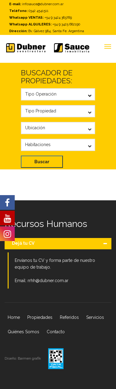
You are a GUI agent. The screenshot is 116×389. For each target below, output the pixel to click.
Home (14, 317)
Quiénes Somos (23, 331)
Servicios (95, 317)
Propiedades (39, 317)
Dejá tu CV (23, 243)
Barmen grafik (30, 358)
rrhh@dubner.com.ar (48, 280)
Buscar (41, 161)
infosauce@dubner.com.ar (43, 4)
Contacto (56, 331)
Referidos (69, 317)
